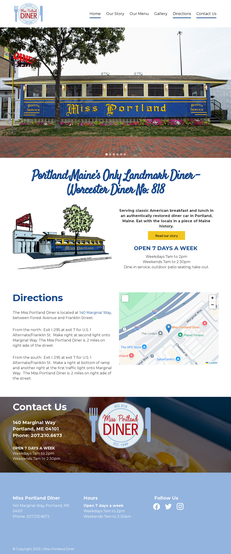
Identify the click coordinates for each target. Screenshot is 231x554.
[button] (168, 328)
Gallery (160, 14)
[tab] (106, 154)
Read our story (166, 235)
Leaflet (211, 362)
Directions (182, 14)
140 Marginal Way (95, 312)
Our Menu (139, 14)
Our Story (115, 14)
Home (95, 14)
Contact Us (206, 14)
